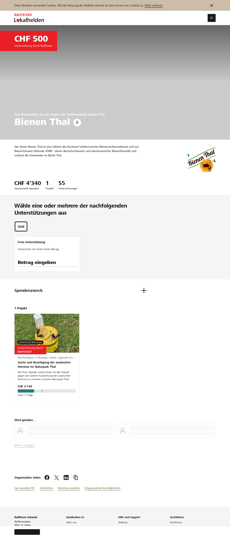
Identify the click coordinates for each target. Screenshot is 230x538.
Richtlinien (176, 522)
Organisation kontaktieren (102, 488)
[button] (212, 18)
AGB (172, 526)
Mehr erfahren (154, 5)
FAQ (120, 526)
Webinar (123, 522)
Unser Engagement (77, 526)
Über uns (71, 522)
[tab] (21, 226)
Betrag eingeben (37, 262)
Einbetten (46, 488)
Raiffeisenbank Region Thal (86, 114)
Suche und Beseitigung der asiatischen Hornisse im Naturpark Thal (44, 364)
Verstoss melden (69, 488)
